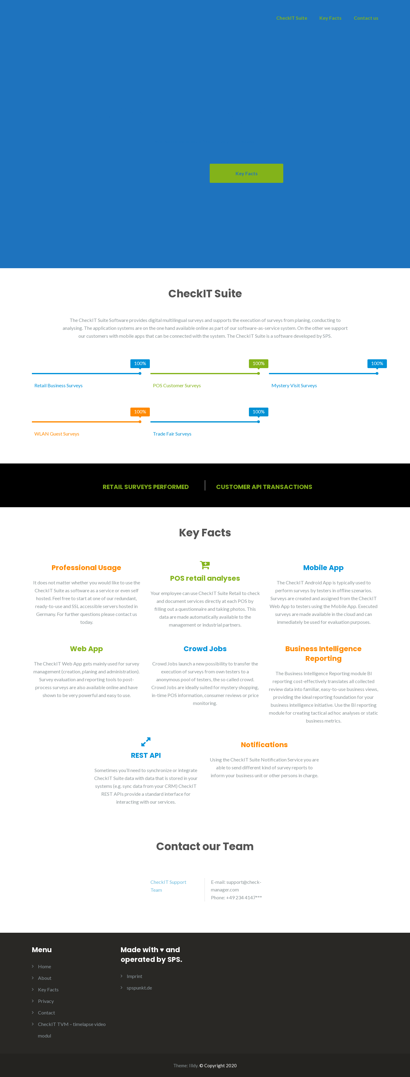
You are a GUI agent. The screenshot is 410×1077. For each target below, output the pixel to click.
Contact (46, 1012)
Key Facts (330, 18)
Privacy (46, 1000)
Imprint (134, 976)
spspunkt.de (139, 987)
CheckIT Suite (291, 18)
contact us (126, 614)
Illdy (193, 1065)
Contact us (366, 18)
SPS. (327, 335)
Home (44, 966)
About (163, 173)
